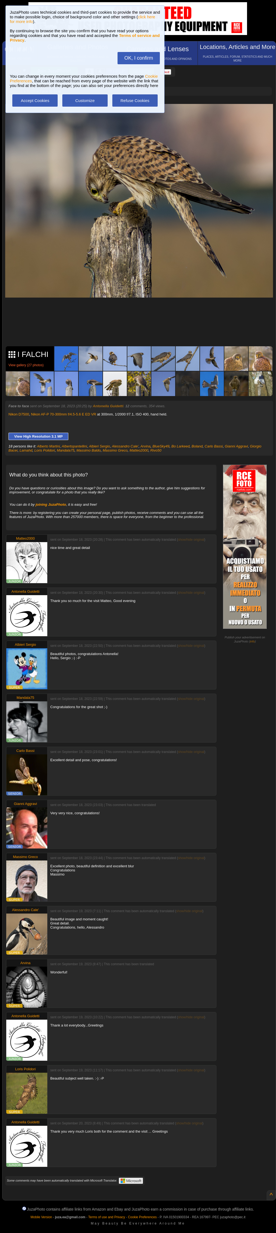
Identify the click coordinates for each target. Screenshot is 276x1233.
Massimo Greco (115, 450)
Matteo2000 (139, 450)
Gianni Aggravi (236, 446)
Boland (197, 446)
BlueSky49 (160, 446)
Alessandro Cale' (125, 446)
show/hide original (191, 540)
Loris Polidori (44, 450)
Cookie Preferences (142, 1217)
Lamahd (25, 450)
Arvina (145, 446)
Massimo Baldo (89, 450)
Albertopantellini (74, 446)
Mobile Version (41, 1217)
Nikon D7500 (18, 414)
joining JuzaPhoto (51, 504)
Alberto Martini (48, 446)
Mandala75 (65, 450)
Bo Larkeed (180, 446)
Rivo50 (155, 450)
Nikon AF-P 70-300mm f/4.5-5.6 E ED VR (63, 414)
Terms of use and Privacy (106, 1217)
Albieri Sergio (99, 446)
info (252, 641)
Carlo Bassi (214, 446)
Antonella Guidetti (108, 406)
